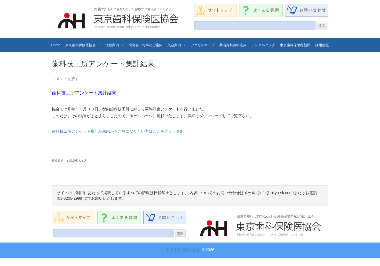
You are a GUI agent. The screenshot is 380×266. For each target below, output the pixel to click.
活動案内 (114, 45)
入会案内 (176, 45)
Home (55, 45)
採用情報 (322, 45)
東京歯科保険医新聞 (295, 45)
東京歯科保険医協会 (83, 45)
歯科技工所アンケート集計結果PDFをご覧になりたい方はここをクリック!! (117, 131)
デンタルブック (263, 45)
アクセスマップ (202, 45)
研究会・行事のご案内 (146, 45)
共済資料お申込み (232, 45)
